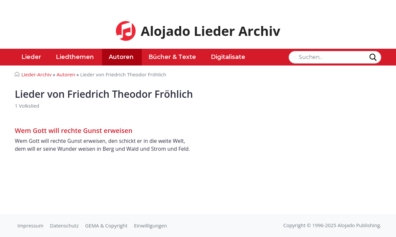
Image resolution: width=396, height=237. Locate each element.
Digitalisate (228, 57)
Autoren (121, 57)
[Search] (335, 57)
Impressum (30, 225)
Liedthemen (75, 57)
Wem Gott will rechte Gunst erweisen (73, 130)
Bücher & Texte (172, 57)
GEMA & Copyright (106, 225)
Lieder (31, 57)
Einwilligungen (150, 225)
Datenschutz (64, 225)
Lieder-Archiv (36, 74)
